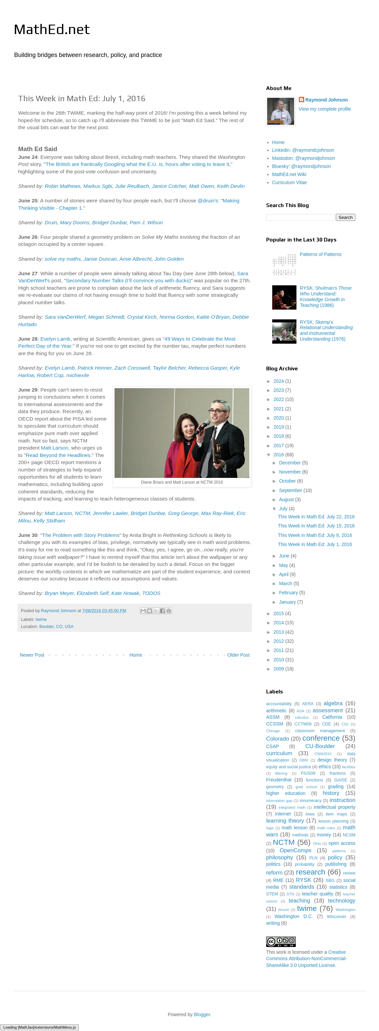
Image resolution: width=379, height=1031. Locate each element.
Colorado (277, 739)
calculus (301, 717)
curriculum (279, 753)
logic (270, 828)
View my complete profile (325, 109)
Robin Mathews (63, 186)
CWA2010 (322, 754)
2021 (279, 408)
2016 (279, 454)
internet (283, 814)
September (291, 490)
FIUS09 (308, 773)
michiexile (77, 375)
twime (41, 619)
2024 (279, 381)
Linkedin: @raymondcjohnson (303, 150)
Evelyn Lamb (55, 339)
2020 (279, 418)
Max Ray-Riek (217, 513)
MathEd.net (51, 29)
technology (341, 900)
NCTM (82, 513)
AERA (307, 703)
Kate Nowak (125, 593)
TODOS (151, 593)
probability (304, 864)
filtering (281, 773)
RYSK (303, 880)
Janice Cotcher (169, 186)
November (290, 472)
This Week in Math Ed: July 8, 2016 (315, 535)
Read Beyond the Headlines (58, 455)
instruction (342, 800)
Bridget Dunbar (109, 222)
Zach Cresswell (132, 368)
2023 (279, 390)
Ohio (317, 843)
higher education (286, 793)
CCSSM (274, 723)
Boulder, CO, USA (56, 626)
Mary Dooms (74, 222)
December (290, 462)
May (284, 565)
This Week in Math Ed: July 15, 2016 (316, 525)
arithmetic (276, 710)
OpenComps (295, 850)
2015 (279, 613)
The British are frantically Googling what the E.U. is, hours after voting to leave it (137, 164)
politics (273, 864)
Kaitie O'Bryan (213, 317)
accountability (279, 703)
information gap (279, 801)
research (310, 872)
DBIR (303, 760)
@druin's (208, 200)
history (331, 793)
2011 (279, 650)
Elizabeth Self (92, 593)
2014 (279, 622)
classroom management (320, 730)
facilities (348, 767)
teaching (299, 900)
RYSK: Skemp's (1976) (326, 330)
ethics (325, 766)
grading (336, 786)
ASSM (273, 717)
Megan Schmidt (106, 317)
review (349, 873)
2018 (279, 436)
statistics (338, 887)
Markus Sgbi (97, 186)
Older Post (238, 655)
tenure (283, 910)
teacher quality (318, 893)
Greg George (183, 513)
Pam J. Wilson (146, 222)
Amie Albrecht (136, 259)
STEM (272, 894)
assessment (328, 710)
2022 (279, 399)
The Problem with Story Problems (80, 535)
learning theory (285, 821)
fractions (337, 773)
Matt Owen (201, 186)
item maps (336, 814)
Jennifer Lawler (110, 513)
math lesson (295, 827)
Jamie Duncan (100, 259)
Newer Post (32, 655)
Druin (51, 222)
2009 (279, 668)
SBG (330, 880)
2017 (279, 445)
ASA (300, 711)
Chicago (273, 731)
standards (301, 887)
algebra (333, 703)
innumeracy (310, 800)
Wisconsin (336, 916)
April (284, 574)
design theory (332, 760)
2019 (279, 427)
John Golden (169, 259)
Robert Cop (50, 375)
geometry (275, 786)
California (332, 717)
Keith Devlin (231, 186)
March (286, 583)
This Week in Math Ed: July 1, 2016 (315, 544)
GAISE (340, 780)
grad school (306, 787)
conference (321, 738)
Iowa (310, 814)
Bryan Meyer (59, 593)
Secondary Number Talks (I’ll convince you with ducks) (128, 280)
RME (278, 880)
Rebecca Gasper (207, 368)
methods (300, 835)
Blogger (202, 1014)
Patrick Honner (94, 368)
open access (341, 843)
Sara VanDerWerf (65, 317)
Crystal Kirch (141, 317)
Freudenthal (278, 779)
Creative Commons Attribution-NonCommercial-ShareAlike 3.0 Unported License (306, 958)
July (284, 508)
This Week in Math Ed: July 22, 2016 (316, 516)
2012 (279, 641)
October (288, 481)
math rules (326, 828)
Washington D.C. (294, 916)
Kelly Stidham (49, 520)
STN (290, 894)
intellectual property (334, 807)
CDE (326, 724)
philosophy (279, 857)
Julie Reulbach (132, 186)
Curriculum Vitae (289, 182)
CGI (345, 724)
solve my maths (63, 259)
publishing (336, 864)
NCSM (349, 835)
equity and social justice (288, 767)
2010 (279, 659)
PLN (313, 858)
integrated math (292, 807)
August (287, 499)
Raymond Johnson (327, 100)
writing (273, 923)
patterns (339, 851)
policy (335, 857)
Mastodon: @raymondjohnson (303, 158)
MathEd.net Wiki (289, 174)
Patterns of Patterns (321, 254)
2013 (279, 632)
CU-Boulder (320, 746)
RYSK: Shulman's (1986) (325, 296)
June (284, 556)
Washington (345, 910)
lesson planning (333, 821)
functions (314, 780)
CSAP (272, 746)
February (289, 592)
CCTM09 (302, 724)
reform (274, 872)
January (288, 602)
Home (135, 655)
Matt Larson (54, 448)
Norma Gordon (176, 317)
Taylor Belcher (169, 368)
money (324, 834)
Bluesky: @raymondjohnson (301, 166)
